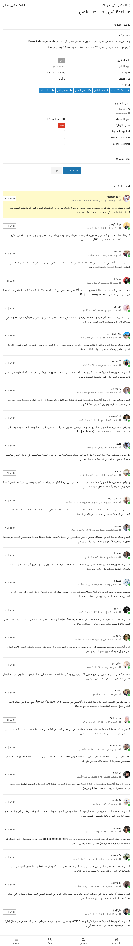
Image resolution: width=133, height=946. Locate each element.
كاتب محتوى (113, 365)
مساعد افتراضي (111, 310)
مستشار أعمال (112, 914)
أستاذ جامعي (113, 557)
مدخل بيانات (113, 228)
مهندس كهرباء (111, 722)
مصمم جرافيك (112, 338)
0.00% (61, 125)
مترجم (116, 283)
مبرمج (116, 255)
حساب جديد (72, 170)
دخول (56, 170)
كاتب (116, 804)
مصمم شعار (113, 448)
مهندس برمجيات (111, 585)
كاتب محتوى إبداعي (110, 420)
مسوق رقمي (122, 113)
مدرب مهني (113, 832)
